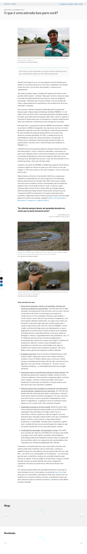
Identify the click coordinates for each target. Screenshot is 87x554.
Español (81, 4)
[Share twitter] (1, 278)
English (76, 4)
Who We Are (7, 4)
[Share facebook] (1, 281)
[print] (1, 275)
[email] (1, 271)
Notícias (14, 4)
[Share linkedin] (1, 285)
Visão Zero (59, 472)
